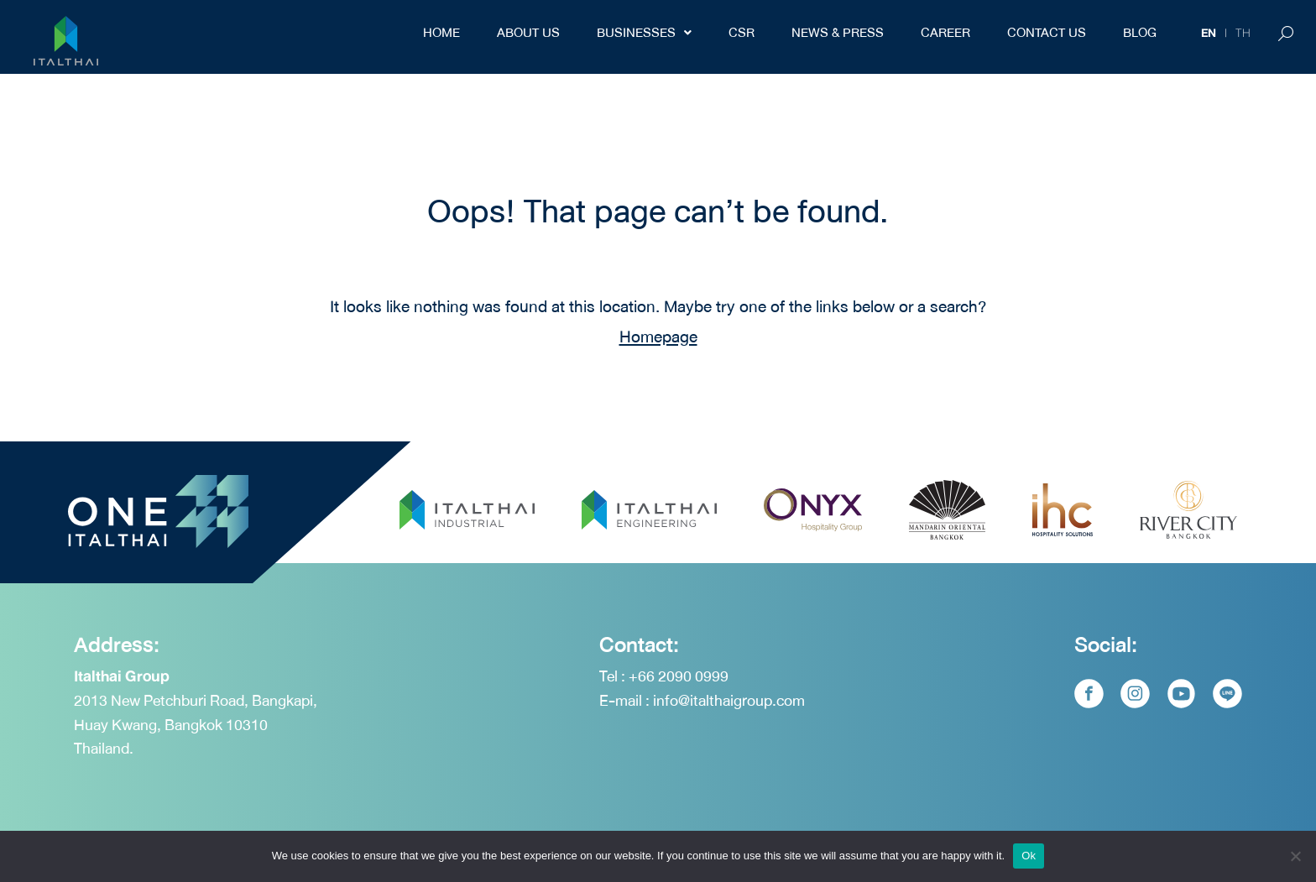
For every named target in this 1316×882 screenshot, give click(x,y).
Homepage (658, 337)
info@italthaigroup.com (729, 700)
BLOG (1140, 33)
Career (945, 33)
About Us (528, 33)
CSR (741, 33)
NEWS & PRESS (837, 33)
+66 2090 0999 (678, 677)
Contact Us (1046, 33)
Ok (1028, 855)
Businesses (644, 33)
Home (441, 33)
